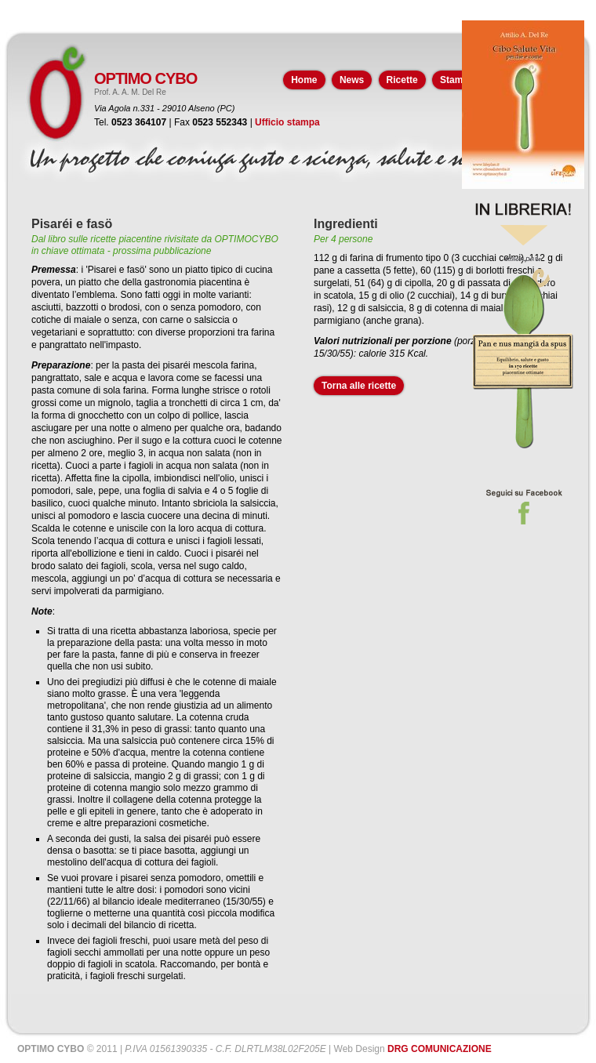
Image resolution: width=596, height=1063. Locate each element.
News (352, 79)
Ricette (402, 79)
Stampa (457, 79)
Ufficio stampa (287, 122)
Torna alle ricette (359, 385)
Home (304, 79)
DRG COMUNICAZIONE (439, 1048)
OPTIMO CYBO (145, 78)
